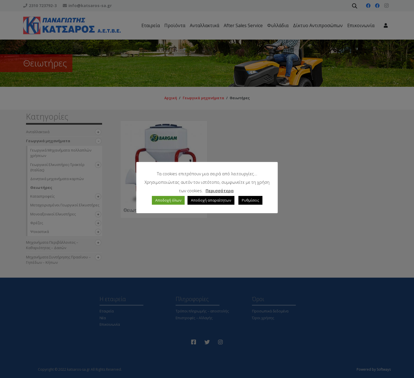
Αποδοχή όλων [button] (168, 200)
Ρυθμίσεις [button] (250, 200)
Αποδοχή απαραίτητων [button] (211, 200)
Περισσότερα (220, 190)
